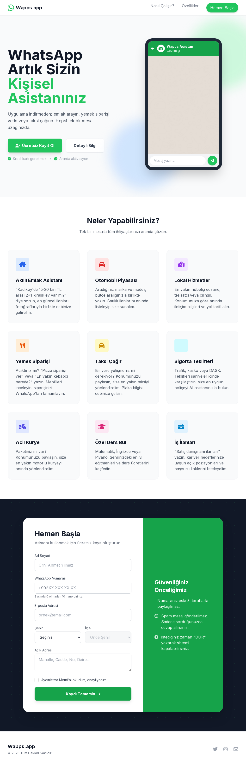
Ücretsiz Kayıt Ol (34, 145)
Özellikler (190, 5)
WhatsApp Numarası (50, 578)
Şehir (39, 628)
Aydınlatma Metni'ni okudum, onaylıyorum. (74, 680)
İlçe (88, 628)
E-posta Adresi (46, 605)
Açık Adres (43, 650)
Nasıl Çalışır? (162, 5)
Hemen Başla (222, 7)
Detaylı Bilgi (85, 145)
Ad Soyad (42, 556)
